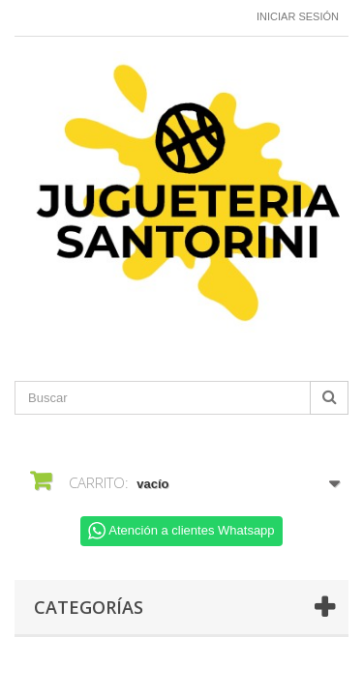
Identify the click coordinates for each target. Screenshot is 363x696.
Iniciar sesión (298, 16)
